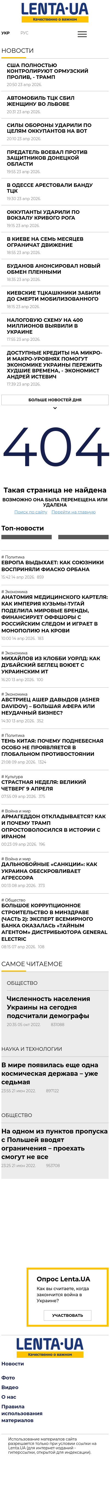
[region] (58, 1220)
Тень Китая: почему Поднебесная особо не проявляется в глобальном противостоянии (52, 747)
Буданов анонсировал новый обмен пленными (53, 269)
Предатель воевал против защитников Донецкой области (47, 158)
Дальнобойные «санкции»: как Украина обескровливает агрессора (49, 871)
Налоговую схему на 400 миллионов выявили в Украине (45, 326)
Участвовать (67, 1315)
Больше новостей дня (55, 399)
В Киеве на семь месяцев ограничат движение (45, 242)
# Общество (13, 900)
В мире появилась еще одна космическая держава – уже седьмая (49, 1073)
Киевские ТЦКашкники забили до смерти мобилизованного (54, 296)
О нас (8, 1397)
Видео (9, 1387)
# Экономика (14, 591)
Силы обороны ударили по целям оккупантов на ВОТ (49, 128)
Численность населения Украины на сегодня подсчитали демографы (48, 1007)
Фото (8, 1378)
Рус (24, 33)
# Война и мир (16, 811)
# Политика (13, 557)
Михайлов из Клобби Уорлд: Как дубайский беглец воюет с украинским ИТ (50, 665)
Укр (5, 33)
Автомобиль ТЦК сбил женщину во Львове (40, 101)
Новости (12, 1364)
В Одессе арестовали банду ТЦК (50, 188)
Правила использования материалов (22, 1413)
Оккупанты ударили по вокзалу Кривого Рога (43, 215)
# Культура (12, 776)
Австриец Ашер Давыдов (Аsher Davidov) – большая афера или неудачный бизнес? (50, 706)
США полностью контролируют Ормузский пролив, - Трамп (47, 71)
